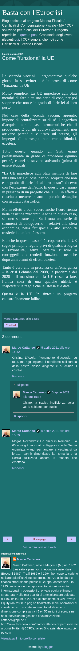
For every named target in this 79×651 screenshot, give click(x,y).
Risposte (23, 384)
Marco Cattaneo (23, 347)
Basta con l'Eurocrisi (32, 12)
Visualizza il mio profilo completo (23, 638)
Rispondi (18, 376)
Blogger (47, 646)
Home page (39, 539)
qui (17, 39)
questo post (28, 35)
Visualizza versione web (39, 547)
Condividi (11, 325)
